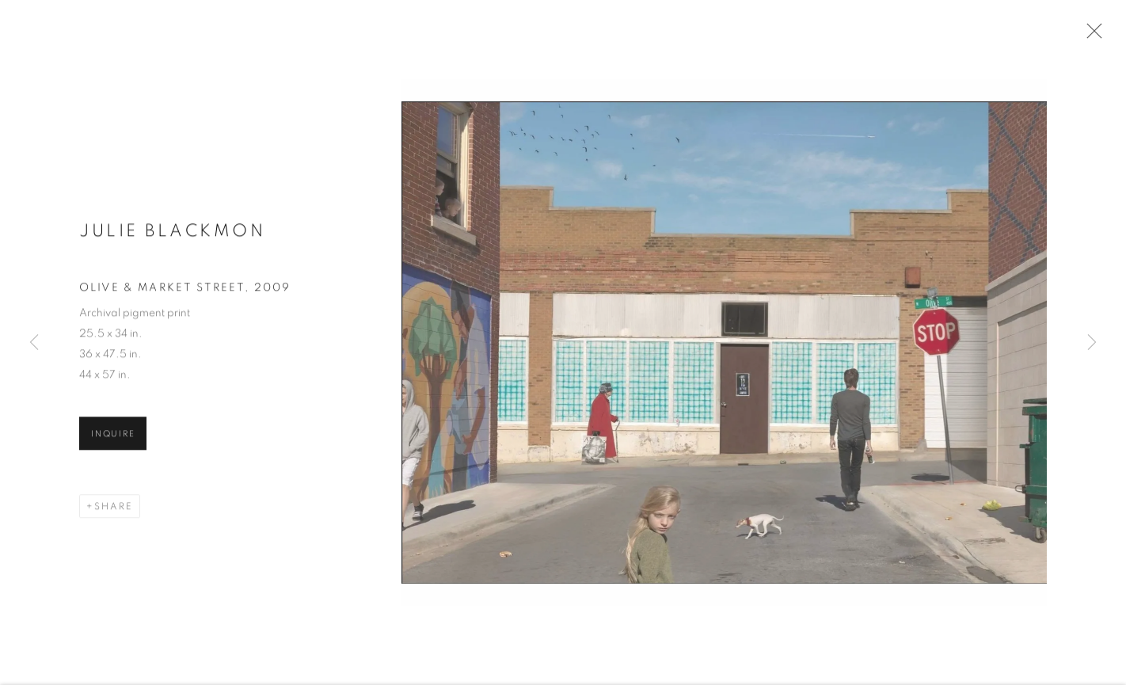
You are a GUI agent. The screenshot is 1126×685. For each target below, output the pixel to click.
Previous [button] (34, 343)
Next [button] (1092, 343)
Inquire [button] (113, 437)
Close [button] (1090, 36)
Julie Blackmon (172, 234)
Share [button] (113, 510)
